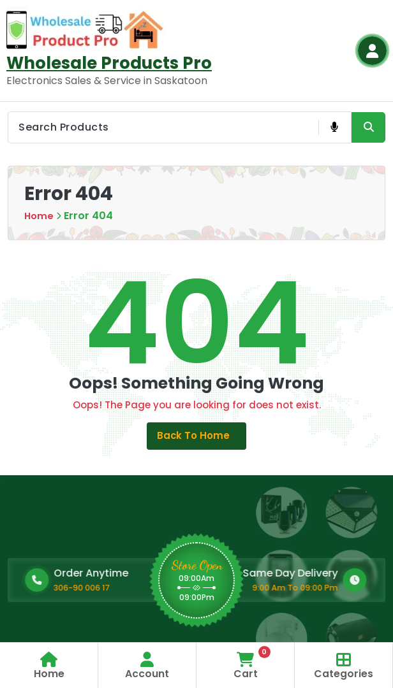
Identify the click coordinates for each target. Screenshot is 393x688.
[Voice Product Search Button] (334, 127)
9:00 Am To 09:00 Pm (223, 590)
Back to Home (196, 437)
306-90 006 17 (142, 590)
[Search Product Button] (368, 127)
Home (39, 215)
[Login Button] (372, 50)
